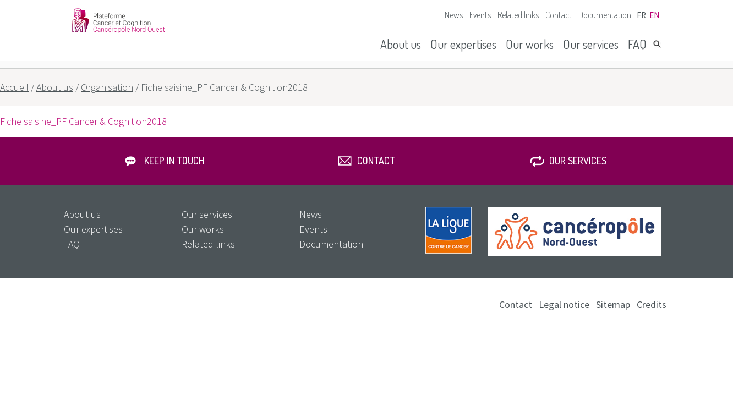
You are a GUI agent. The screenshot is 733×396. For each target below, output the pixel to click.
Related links (518, 14)
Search (657, 44)
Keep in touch (174, 161)
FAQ (637, 44)
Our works (530, 44)
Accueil (14, 87)
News (454, 14)
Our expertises (463, 44)
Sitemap (613, 304)
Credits (651, 304)
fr (641, 15)
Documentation (604, 14)
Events (480, 14)
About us (400, 44)
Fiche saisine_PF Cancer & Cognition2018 (83, 121)
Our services (591, 44)
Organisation (107, 87)
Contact (558, 14)
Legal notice (564, 304)
